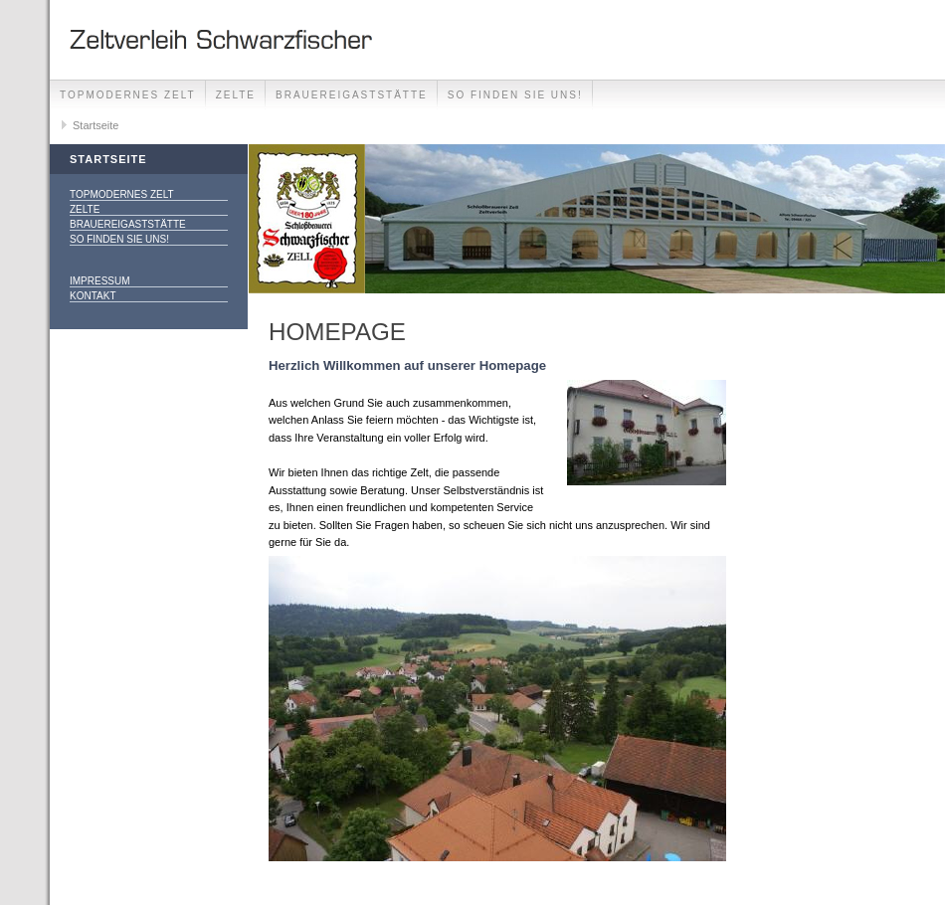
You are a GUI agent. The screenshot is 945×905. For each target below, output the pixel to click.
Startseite (95, 125)
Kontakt (92, 295)
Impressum (100, 280)
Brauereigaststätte (352, 95)
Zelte (236, 95)
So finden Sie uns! (515, 95)
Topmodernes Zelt (128, 95)
